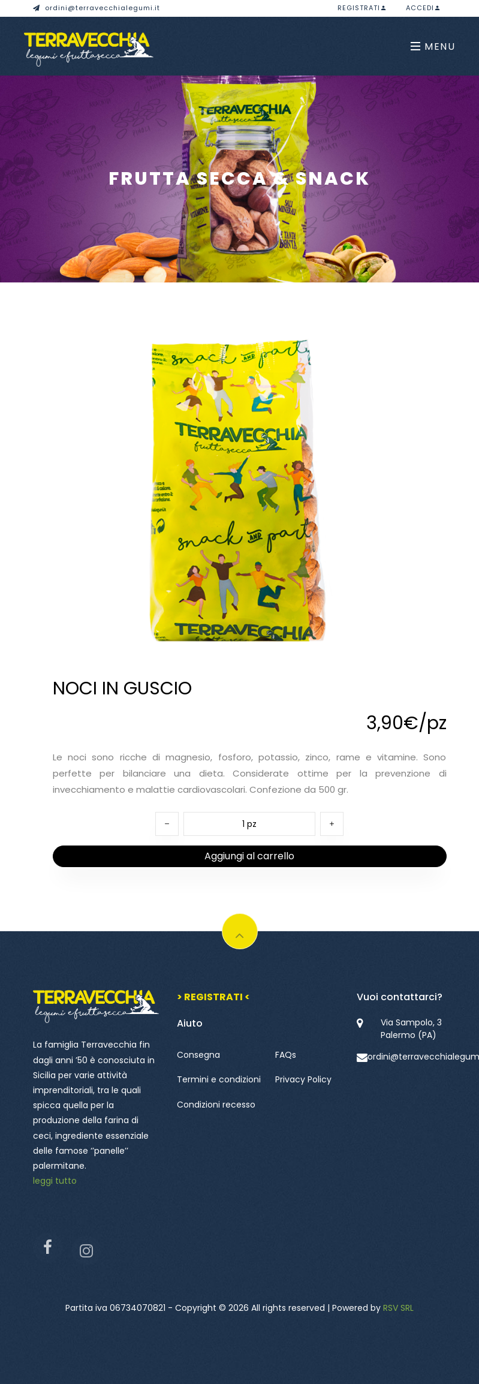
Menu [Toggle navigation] (433, 46)
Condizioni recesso (216, 1105)
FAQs (285, 1055)
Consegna (198, 1055)
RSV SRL (398, 1308)
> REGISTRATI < (213, 997)
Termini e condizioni (219, 1079)
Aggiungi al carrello (249, 856)
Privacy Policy (303, 1079)
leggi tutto (55, 1181)
